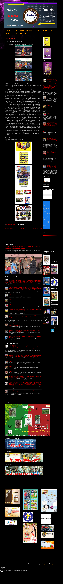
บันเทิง (16, 34)
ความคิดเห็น (46, 181)
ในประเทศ (44, 30)
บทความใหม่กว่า (9, 228)
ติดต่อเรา (27, 34)
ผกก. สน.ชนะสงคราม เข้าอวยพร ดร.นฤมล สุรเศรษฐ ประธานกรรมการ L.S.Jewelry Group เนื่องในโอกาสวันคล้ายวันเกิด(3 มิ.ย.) (50, 141)
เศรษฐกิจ (36, 30)
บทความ (46, 179)
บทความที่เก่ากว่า (37, 228)
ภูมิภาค (51, 30)
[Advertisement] (23, 236)
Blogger (52, 563)
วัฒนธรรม (29, 30)
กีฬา (21, 34)
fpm (45, 563)
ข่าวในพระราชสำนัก (18, 30)
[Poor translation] (3, 571)
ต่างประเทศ (9, 34)
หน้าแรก (8, 30)
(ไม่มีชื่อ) (10, 294)
